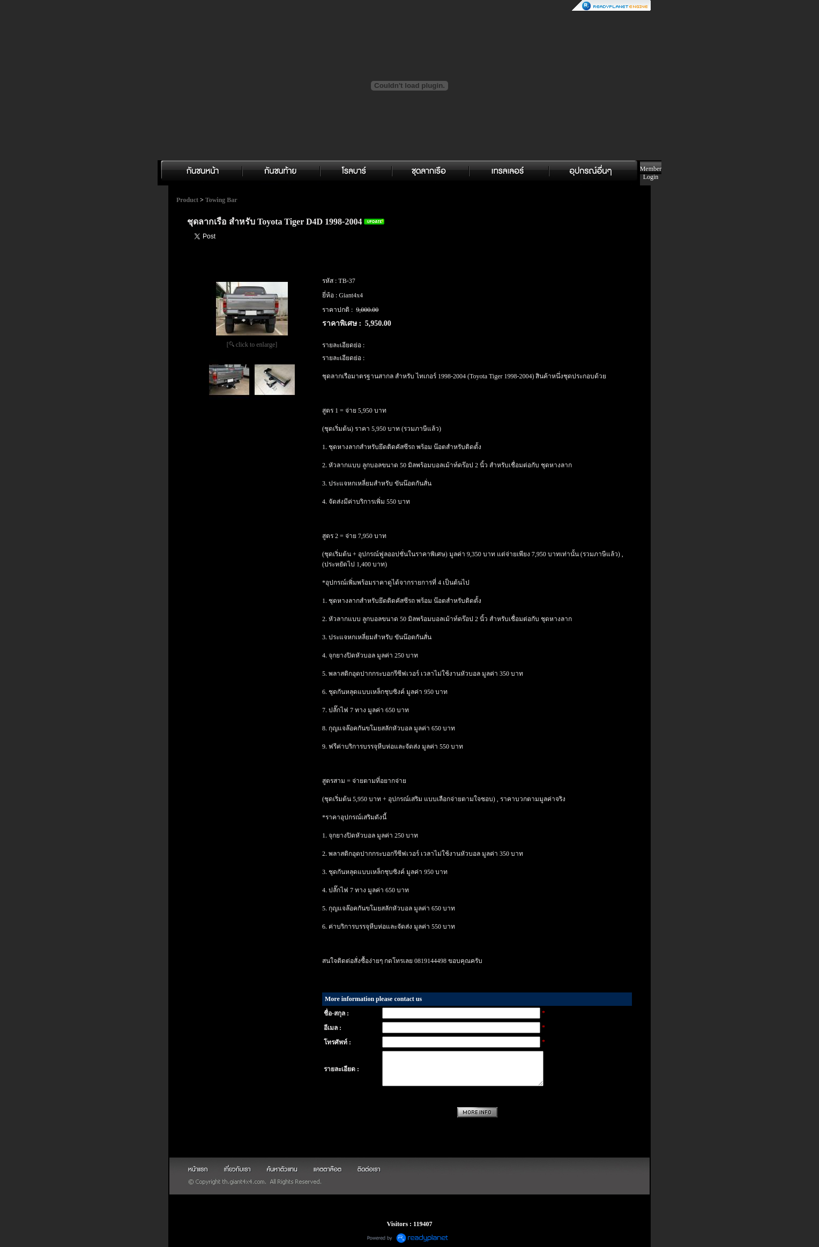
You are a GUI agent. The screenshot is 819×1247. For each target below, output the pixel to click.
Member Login (651, 173)
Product (187, 200)
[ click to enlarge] (252, 344)
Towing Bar (221, 200)
